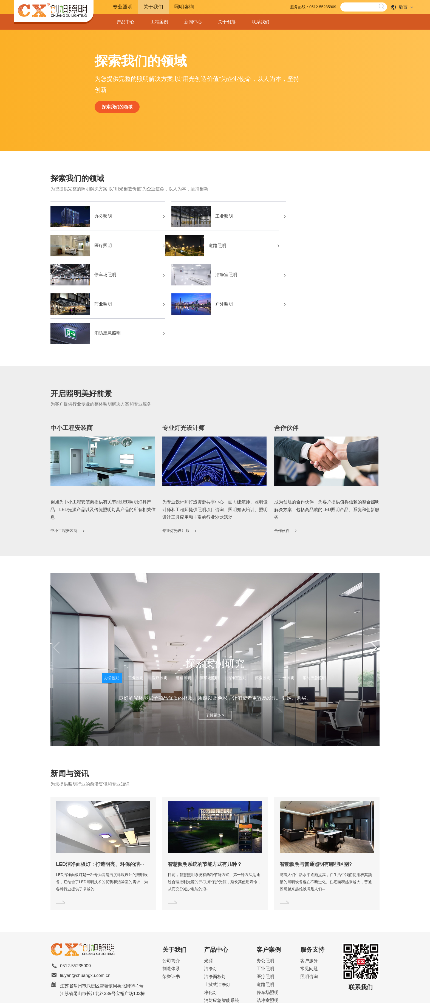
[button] (373, 591)
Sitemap (233, 993)
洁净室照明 (329, 247)
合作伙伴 (286, 371)
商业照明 (102, 276)
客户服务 (309, 904)
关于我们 (153, 7)
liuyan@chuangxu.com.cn (85, 919)
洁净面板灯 (215, 920)
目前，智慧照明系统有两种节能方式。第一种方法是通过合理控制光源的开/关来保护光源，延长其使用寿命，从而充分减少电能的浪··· (214, 825)
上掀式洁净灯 (217, 928)
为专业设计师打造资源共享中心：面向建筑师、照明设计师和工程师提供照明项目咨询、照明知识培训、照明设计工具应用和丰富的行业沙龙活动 (215, 453)
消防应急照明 (331, 276)
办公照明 (102, 217)
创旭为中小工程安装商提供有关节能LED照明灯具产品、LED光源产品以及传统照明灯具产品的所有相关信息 (102, 453)
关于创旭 (227, 21)
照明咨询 (184, 7)
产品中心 (125, 21)
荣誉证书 (171, 920)
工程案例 (159, 21)
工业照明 (214, 217)
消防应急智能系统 (221, 944)
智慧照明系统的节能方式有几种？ (205, 808)
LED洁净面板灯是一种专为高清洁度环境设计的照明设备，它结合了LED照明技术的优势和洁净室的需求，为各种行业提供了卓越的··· (102, 825)
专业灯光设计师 (183, 371)
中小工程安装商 (71, 371)
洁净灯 (210, 912)
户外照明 (214, 276)
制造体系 (171, 912)
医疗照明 (326, 217)
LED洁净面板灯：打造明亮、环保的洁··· (100, 808)
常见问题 (309, 912)
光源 (208, 904)
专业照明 (122, 7)
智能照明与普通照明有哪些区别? (316, 808)
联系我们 (260, 21)
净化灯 (210, 936)
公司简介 (171, 904)
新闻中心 (193, 21)
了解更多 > (215, 658)
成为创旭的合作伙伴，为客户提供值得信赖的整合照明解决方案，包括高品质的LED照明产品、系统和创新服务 (327, 453)
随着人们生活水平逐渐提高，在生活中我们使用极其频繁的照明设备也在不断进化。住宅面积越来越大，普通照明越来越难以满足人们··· (326, 825)
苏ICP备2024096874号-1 (263, 993)
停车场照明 (217, 247)
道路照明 (102, 247)
